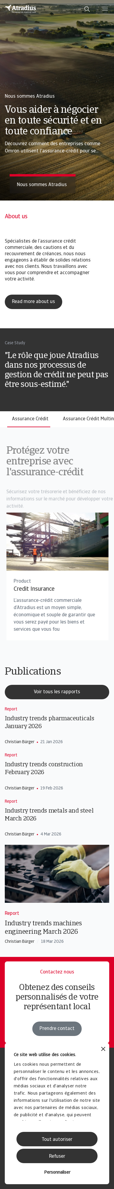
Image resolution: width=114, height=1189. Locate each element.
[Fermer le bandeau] (103, 1050)
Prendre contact (57, 1028)
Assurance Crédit (30, 419)
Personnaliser (57, 1172)
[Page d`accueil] (20, 9)
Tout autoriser (57, 1139)
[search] (87, 9)
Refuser (57, 1156)
